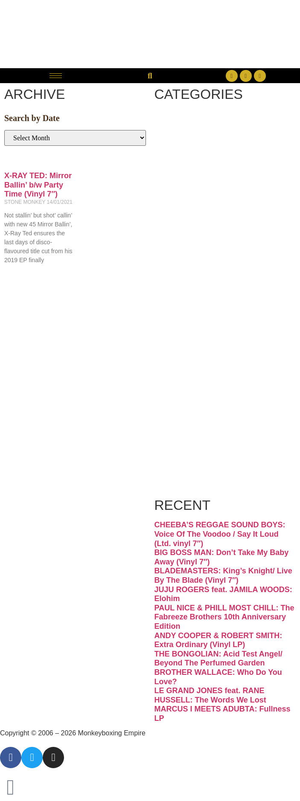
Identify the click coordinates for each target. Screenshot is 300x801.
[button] (150, 75)
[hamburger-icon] (55, 75)
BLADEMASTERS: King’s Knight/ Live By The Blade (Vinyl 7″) (223, 575)
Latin (184, 309)
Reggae (195, 371)
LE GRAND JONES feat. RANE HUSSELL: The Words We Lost (210, 695)
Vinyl (184, 432)
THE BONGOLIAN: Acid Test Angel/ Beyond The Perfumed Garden (218, 659)
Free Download (206, 473)
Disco (187, 155)
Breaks (193, 125)
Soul (182, 402)
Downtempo (214, 186)
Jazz (182, 279)
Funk (184, 217)
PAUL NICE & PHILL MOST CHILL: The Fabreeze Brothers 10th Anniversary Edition (224, 617)
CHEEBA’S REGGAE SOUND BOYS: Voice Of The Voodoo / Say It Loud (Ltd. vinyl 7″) (219, 534)
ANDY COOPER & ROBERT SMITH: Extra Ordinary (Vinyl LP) (218, 640)
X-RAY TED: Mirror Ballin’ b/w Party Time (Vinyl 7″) (38, 184)
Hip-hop (197, 248)
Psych (189, 340)
